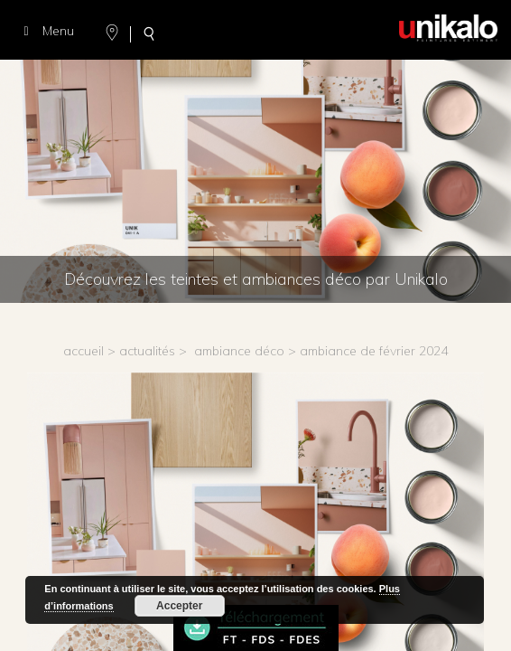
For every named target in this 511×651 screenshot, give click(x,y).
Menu (46, 31)
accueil (83, 351)
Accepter (179, 605)
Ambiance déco (239, 351)
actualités (147, 351)
